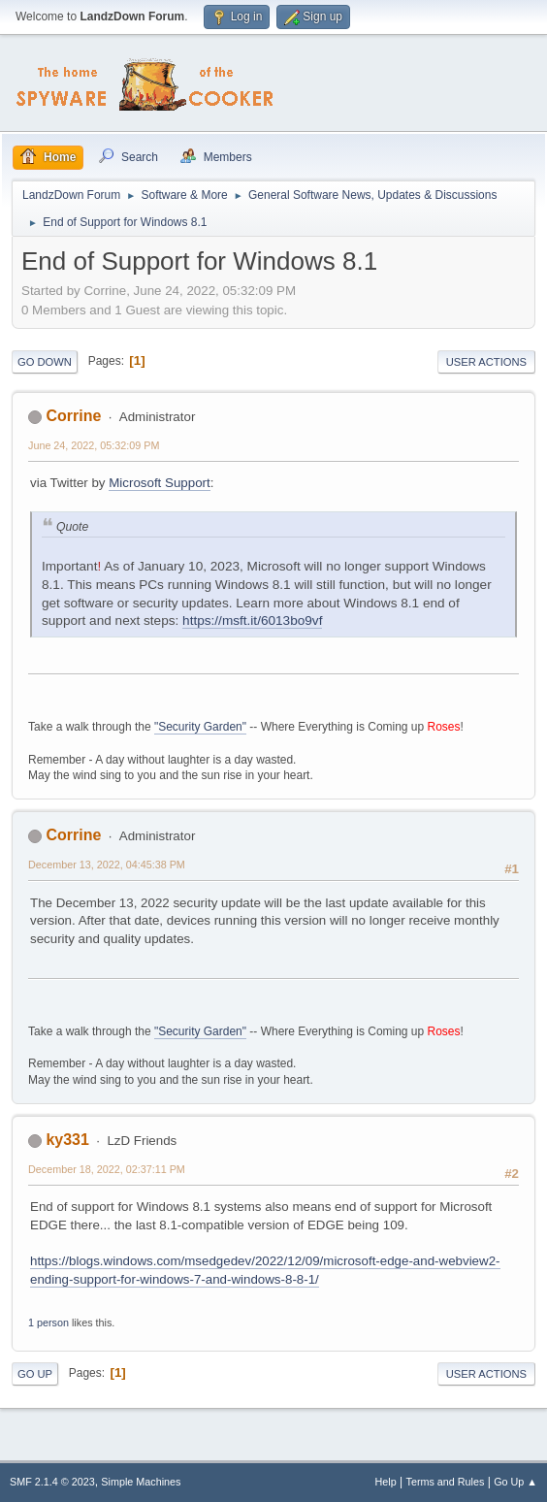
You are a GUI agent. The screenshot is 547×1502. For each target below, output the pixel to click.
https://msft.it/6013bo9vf (252, 620)
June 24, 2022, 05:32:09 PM (93, 445)
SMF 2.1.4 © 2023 (52, 1481)
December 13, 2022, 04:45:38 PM (106, 864)
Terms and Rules (445, 1481)
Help (386, 1481)
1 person (48, 1322)
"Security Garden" (200, 727)
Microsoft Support (159, 482)
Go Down (44, 362)
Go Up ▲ (515, 1481)
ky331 (67, 1139)
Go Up (34, 1374)
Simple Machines (140, 1481)
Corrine (73, 416)
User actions (486, 362)
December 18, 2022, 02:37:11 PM (106, 1169)
